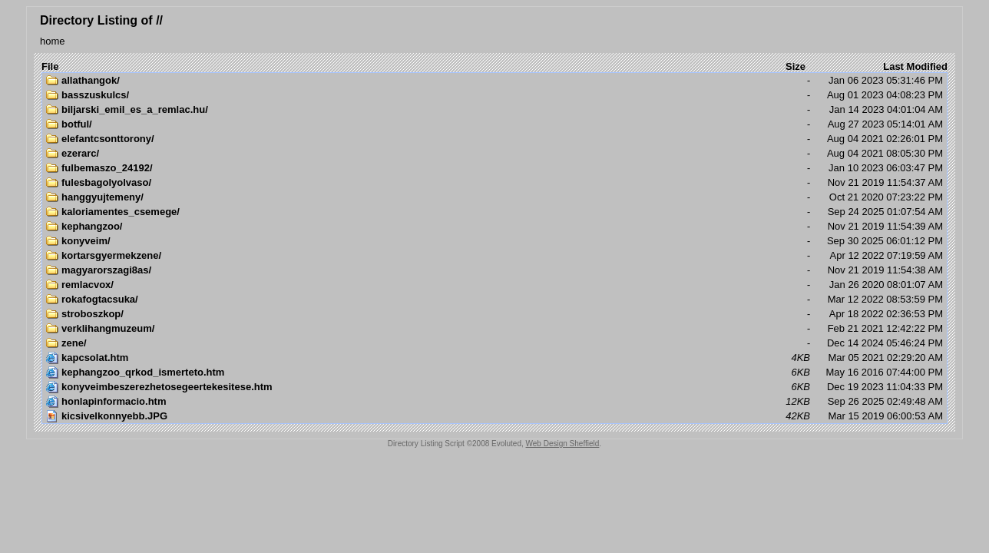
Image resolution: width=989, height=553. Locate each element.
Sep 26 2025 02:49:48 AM (494, 402)
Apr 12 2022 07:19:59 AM (494, 256)
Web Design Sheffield (563, 443)
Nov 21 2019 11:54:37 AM (494, 183)
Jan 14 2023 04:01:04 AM (494, 110)
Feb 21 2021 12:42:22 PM (494, 329)
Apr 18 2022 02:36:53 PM (494, 314)
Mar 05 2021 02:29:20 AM (494, 358)
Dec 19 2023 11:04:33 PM (494, 387)
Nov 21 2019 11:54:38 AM (494, 270)
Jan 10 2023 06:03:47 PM (494, 168)
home (52, 41)
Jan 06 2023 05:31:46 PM (494, 81)
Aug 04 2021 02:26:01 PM (494, 139)
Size (795, 66)
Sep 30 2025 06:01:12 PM (494, 241)
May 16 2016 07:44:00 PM (494, 372)
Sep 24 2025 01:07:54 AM (494, 212)
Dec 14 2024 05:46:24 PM (494, 343)
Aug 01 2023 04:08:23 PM (494, 95)
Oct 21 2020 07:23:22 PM (494, 197)
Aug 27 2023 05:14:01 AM (494, 124)
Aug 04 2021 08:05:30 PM (494, 153)
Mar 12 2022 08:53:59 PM (494, 299)
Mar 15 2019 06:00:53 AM (494, 416)
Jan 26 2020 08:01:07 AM (494, 285)
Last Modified (915, 66)
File (49, 66)
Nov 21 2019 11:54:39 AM (494, 226)
